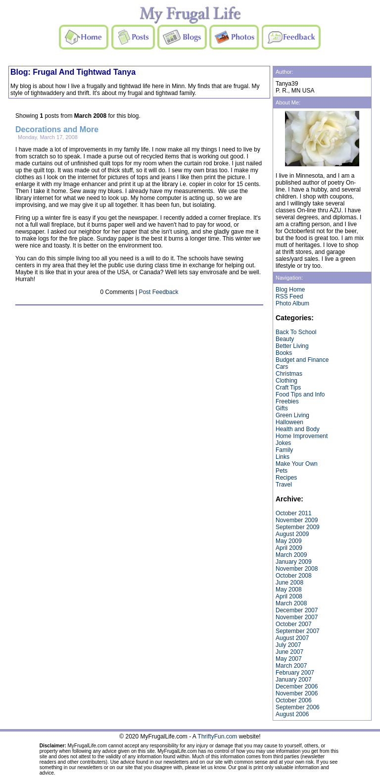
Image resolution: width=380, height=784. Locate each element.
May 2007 (289, 658)
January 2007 (294, 679)
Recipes (286, 477)
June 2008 (289, 582)
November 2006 (297, 693)
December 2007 (297, 610)
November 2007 (297, 617)
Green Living (292, 415)
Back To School (296, 332)
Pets (281, 470)
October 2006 (294, 700)
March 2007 (291, 665)
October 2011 (294, 513)
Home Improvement (302, 436)
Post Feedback (158, 292)
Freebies (287, 401)
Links (282, 456)
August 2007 (292, 638)
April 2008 (289, 596)
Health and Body (298, 429)
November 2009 (297, 520)
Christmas (289, 373)
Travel (284, 484)
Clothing (286, 380)
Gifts (282, 408)
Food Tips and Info (300, 394)
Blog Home (290, 289)
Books (284, 352)
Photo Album (292, 303)
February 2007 (295, 672)
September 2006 (298, 707)
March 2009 (291, 554)
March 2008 (291, 603)
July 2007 (288, 644)
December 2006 (297, 686)
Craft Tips (288, 387)
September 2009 (298, 527)
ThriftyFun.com (217, 736)
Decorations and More (56, 129)
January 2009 (294, 561)
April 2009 (289, 547)
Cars (282, 366)
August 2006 (292, 714)
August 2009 (292, 534)
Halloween (289, 422)
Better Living (292, 346)
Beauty (285, 339)
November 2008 (297, 568)
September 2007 (298, 631)
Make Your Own (297, 463)
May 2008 (289, 589)
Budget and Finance (302, 359)
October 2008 (294, 575)
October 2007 (294, 624)
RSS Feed (289, 296)
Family (284, 449)
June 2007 (289, 651)
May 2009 (289, 541)
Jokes (283, 443)
